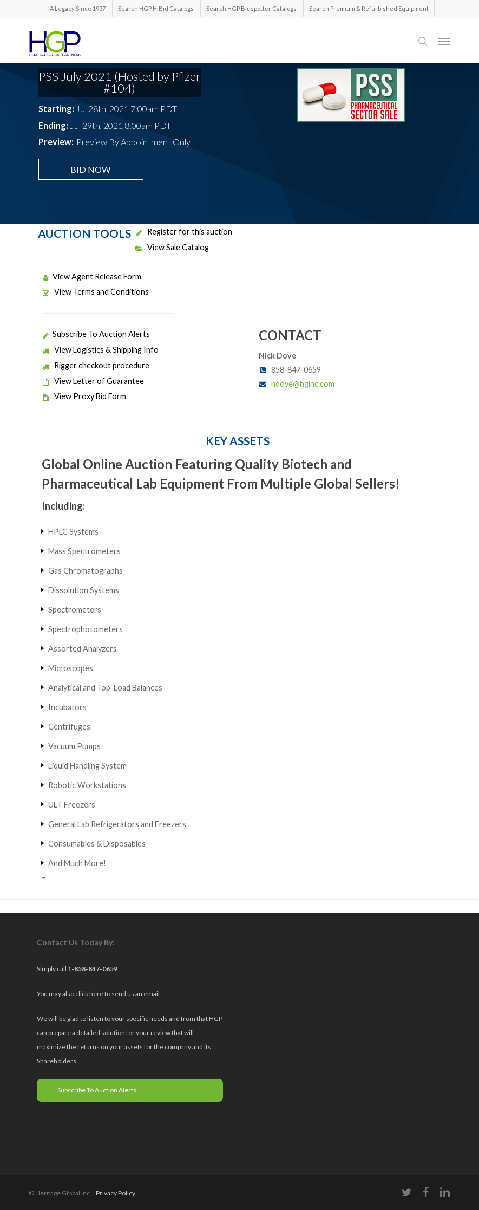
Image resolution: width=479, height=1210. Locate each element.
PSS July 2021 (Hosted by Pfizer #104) (119, 82)
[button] (444, 41)
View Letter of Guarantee (93, 381)
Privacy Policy (115, 1193)
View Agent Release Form (91, 276)
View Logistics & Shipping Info (100, 349)
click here (89, 994)
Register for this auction (183, 231)
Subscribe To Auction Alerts (96, 334)
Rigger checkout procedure (95, 365)
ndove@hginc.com (302, 383)
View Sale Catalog (172, 247)
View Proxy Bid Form (84, 396)
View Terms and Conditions (95, 291)
